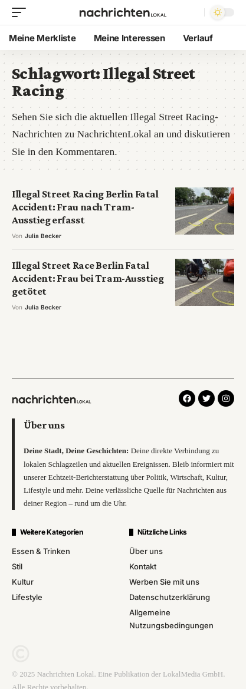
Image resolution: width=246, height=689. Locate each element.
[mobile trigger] (22, 12)
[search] (192, 12)
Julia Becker (43, 235)
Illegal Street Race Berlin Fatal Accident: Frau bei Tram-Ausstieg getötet (87, 278)
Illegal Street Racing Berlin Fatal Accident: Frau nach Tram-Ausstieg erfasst (85, 207)
